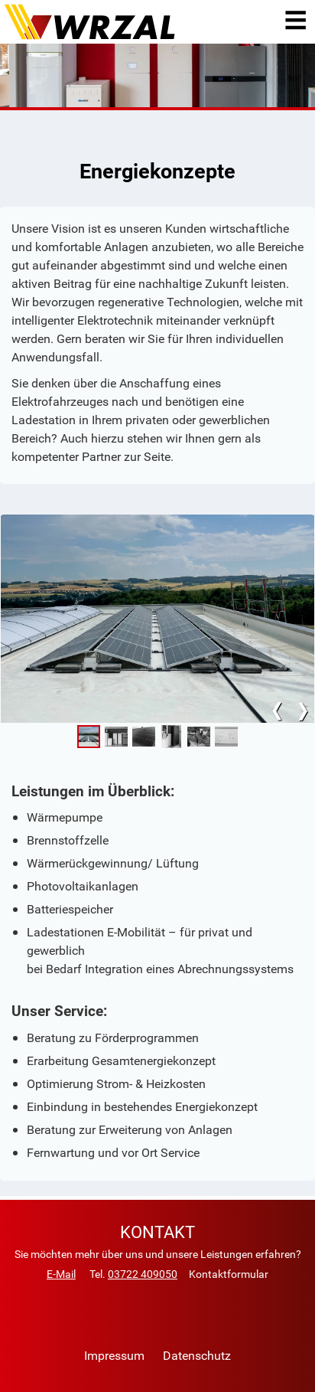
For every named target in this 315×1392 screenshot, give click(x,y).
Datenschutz (197, 1355)
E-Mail (61, 1273)
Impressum (114, 1355)
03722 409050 (142, 1273)
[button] (88, 736)
